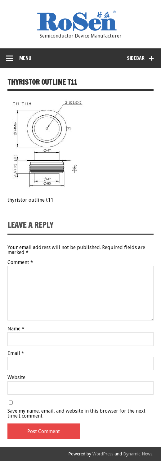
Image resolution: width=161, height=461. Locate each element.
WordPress (102, 453)
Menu (25, 58)
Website (16, 377)
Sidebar (136, 58)
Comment (20, 262)
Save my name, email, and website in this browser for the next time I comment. (76, 413)
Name (16, 328)
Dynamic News (137, 453)
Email (15, 353)
